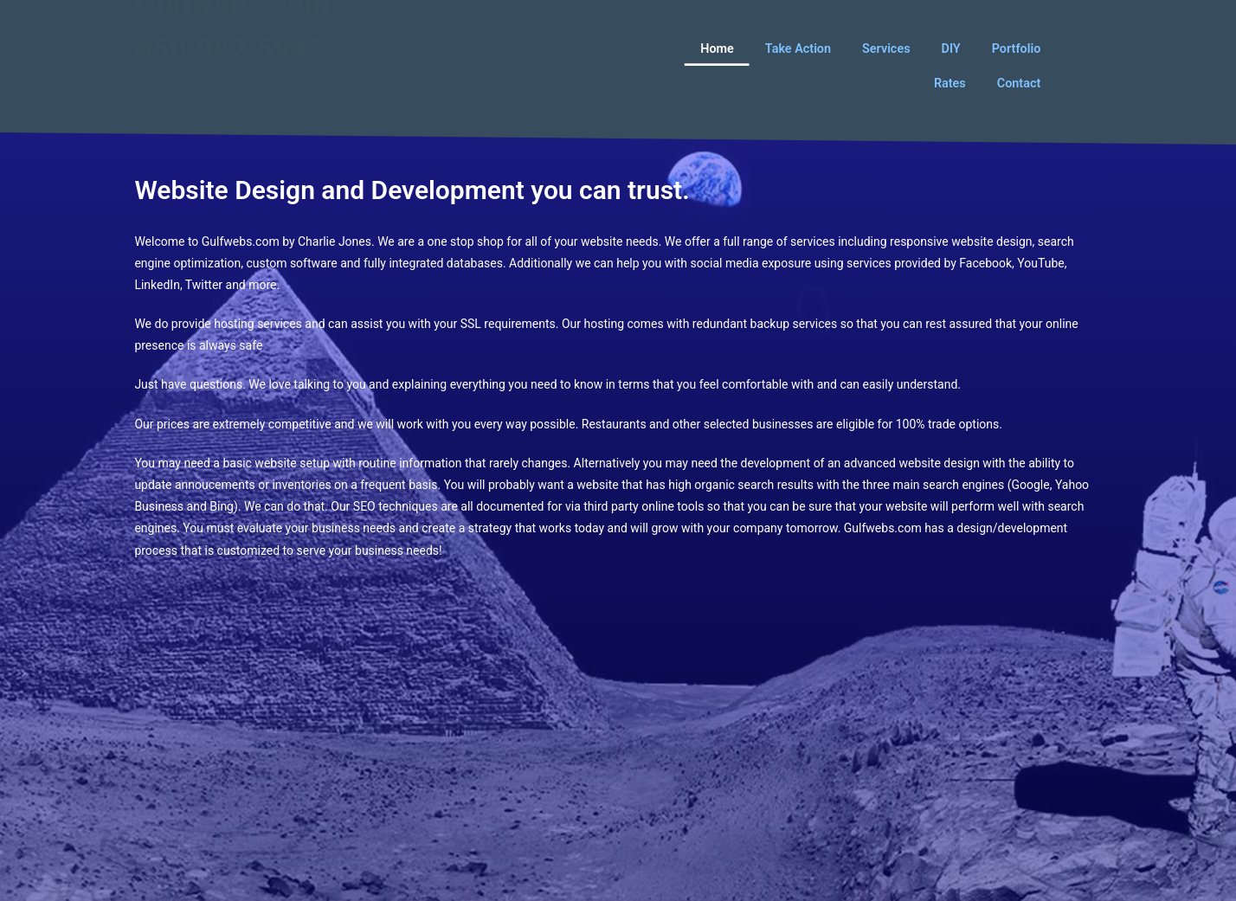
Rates (950, 82)
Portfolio (1016, 48)
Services (886, 48)
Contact (1019, 82)
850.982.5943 (230, 73)
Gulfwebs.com (233, 27)
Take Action (798, 48)
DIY (950, 48)
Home (717, 48)
